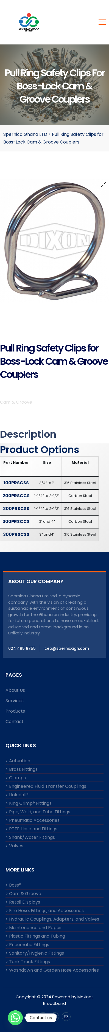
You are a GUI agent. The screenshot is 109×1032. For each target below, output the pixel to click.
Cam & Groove (16, 402)
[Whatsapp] (15, 1017)
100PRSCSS (16, 483)
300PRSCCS (16, 521)
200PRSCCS (16, 496)
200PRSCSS (16, 508)
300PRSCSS (16, 534)
